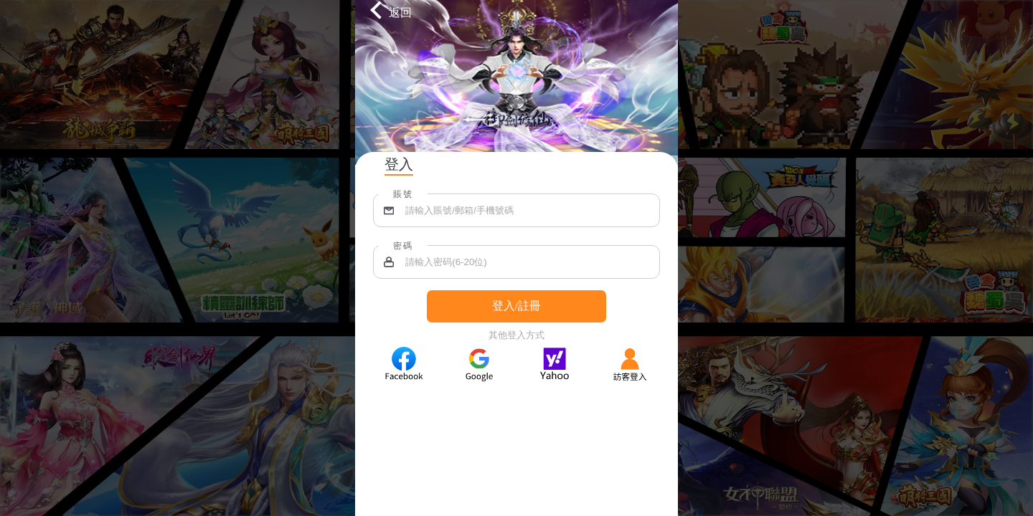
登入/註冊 (516, 306)
